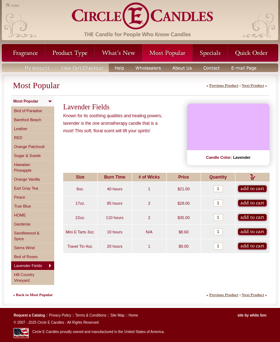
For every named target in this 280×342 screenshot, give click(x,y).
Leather (20, 129)
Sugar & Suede (27, 155)
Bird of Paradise (28, 111)
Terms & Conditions (91, 315)
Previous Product (223, 85)
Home (133, 315)
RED (18, 138)
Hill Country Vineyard (24, 277)
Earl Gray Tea (26, 188)
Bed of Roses (26, 257)
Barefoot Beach (27, 120)
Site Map (117, 315)
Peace (19, 197)
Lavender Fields (28, 265)
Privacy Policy (60, 315)
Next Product (253, 85)
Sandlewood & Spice (26, 236)
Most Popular (25, 101)
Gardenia (22, 224)
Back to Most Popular (34, 295)
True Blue (22, 206)
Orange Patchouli (29, 146)
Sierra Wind (24, 248)
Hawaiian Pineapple (23, 167)
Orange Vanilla (27, 179)
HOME (20, 215)
